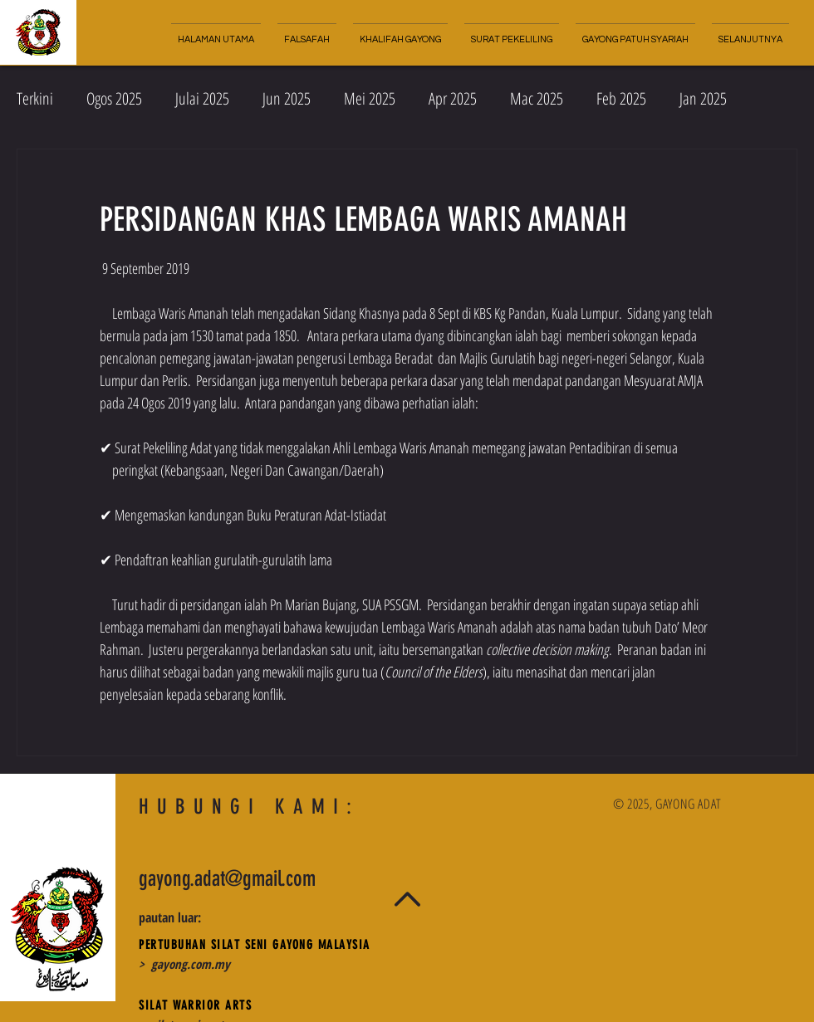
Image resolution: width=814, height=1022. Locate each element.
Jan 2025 (703, 98)
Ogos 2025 (114, 98)
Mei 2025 (369, 98)
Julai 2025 (202, 98)
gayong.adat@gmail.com (227, 879)
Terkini (35, 98)
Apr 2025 (453, 98)
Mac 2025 (536, 98)
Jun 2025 (286, 98)
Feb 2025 (621, 98)
